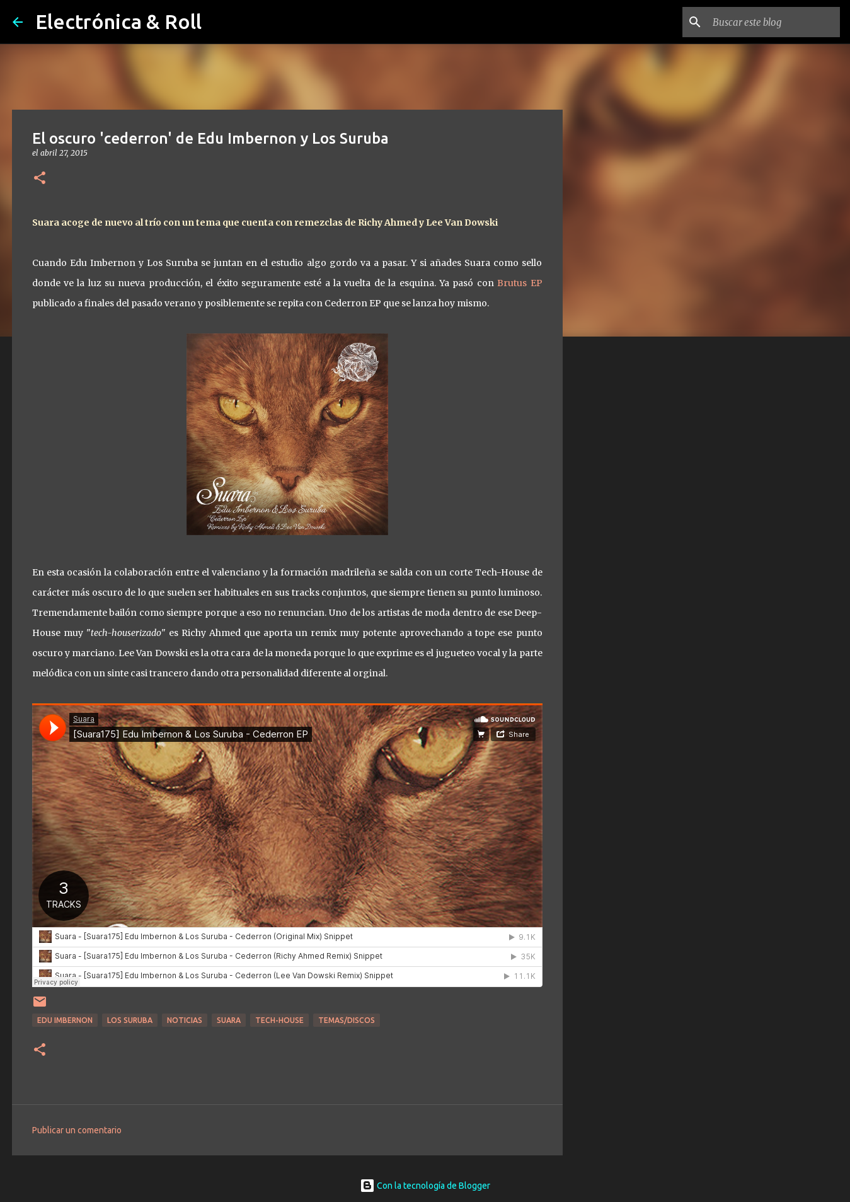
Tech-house (279, 1020)
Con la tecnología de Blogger (425, 1186)
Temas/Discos (346, 1020)
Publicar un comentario (77, 1130)
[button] (39, 178)
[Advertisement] (627, 544)
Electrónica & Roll (118, 21)
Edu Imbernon (65, 1020)
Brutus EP (519, 283)
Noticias (184, 1020)
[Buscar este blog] (774, 22)
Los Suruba (129, 1020)
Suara (229, 1020)
